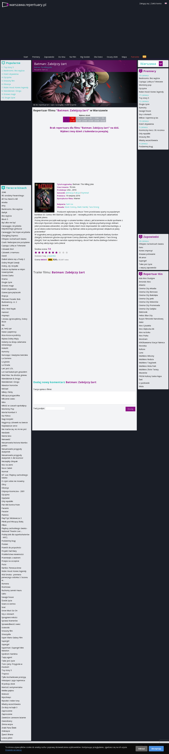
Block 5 (5, 219)
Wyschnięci (6, 697)
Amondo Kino (145, 281)
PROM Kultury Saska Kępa (150, 376)
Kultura (142, 349)
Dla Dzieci (98, 57)
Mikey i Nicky (7, 392)
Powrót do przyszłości (11, 547)
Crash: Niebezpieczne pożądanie (16, 242)
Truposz (5, 673)
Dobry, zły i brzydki (10, 266)
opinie (73, 105)
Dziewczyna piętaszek (11, 292)
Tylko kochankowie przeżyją (14, 677)
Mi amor (142, 257)
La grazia (6, 361)
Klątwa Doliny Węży (10, 338)
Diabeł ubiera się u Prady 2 (13, 259)
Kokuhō (5, 348)
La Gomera (6, 358)
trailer (67, 105)
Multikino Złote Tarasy (149, 369)
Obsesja (7, 84)
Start (26, 57)
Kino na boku (144, 332)
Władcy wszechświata (148, 140)
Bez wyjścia (7, 216)
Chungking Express (10, 235)
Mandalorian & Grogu (11, 378)
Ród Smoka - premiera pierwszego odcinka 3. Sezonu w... (15, 577)
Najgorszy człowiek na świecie (15, 422)
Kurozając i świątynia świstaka (15, 355)
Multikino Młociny (146, 356)
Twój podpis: (39, 408)
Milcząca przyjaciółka (11, 395)
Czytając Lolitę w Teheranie (151, 81)
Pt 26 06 (103, 119)
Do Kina (61, 57)
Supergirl (143, 261)
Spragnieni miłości (9, 617)
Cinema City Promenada (149, 305)
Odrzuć (141, 748)
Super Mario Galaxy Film (12, 637)
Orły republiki (144, 133)
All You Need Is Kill (10, 199)
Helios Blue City (145, 315)
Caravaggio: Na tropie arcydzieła (16, 232)
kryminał (85, 192)
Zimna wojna (7, 724)
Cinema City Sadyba (147, 308)
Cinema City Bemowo (148, 292)
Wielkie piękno (8, 690)
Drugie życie (144, 104)
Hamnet (5, 312)
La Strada (6, 365)
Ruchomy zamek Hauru (12, 590)
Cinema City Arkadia (147, 288)
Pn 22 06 (78, 119)
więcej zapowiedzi (148, 267)
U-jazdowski (144, 383)
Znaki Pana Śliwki (9, 727)
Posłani (5, 544)
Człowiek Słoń (8, 249)
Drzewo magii (10, 94)
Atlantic (142, 285)
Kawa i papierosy (9, 332)
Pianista (5, 515)
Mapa (124, 57)
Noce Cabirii (7, 468)
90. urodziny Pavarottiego (13, 195)
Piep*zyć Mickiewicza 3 (12, 518)
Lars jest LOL (7, 368)
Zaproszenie (7, 711)
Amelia (4, 202)
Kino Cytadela (145, 325)
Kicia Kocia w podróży (11, 335)
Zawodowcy (7, 721)
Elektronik (143, 312)
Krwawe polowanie (147, 254)
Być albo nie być (9, 222)
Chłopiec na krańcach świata (151, 244)
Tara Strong (94, 207)
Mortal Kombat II (9, 412)
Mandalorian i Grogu (12, 91)
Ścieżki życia (7, 600)
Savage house (145, 111)
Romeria (5, 583)
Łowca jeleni (7, 738)
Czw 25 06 (97, 119)
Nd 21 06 (72, 119)
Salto (4, 593)
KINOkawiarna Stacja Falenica (152, 342)
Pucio (4, 564)
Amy (3, 205)
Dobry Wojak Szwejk (10, 262)
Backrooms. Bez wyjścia (149, 78)
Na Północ (6, 415)
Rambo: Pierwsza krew (11, 568)
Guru (141, 247)
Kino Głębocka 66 (146, 329)
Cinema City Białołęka (148, 295)
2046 (4, 192)
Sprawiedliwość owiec (11, 624)
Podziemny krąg (146, 146)
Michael (5, 388)
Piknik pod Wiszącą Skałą (12, 521)
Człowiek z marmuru (10, 252)
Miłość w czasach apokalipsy (14, 405)
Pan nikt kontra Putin (11, 504)
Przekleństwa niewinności (13, 554)
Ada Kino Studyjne (147, 278)
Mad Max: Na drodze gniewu (14, 375)
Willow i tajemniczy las (148, 118)
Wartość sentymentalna (12, 687)
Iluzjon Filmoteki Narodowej (151, 318)
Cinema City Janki (146, 298)
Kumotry (142, 107)
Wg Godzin (85, 57)
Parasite (5, 508)
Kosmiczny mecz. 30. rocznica (151, 130)
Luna (141, 352)
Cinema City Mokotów (148, 302)
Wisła (141, 386)
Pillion (4, 525)
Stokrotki (6, 627)
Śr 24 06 (90, 119)
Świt (141, 379)
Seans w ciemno (9, 604)
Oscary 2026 (112, 57)
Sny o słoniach (145, 114)
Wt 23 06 (84, 119)
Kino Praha (143, 335)
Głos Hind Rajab (9, 308)
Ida (3, 325)
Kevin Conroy (70, 207)
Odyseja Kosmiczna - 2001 (13, 491)
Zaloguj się (144, 3)
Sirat (4, 607)
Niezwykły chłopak (10, 461)
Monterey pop (145, 85)
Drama (5, 279)
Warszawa (148, 63)
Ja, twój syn (7, 328)
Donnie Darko (8, 275)
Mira (3, 402)
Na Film (72, 57)
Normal (5, 471)
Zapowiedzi (49, 57)
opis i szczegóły (57, 105)
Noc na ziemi (7, 465)
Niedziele (6, 432)
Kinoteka (143, 346)
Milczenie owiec (8, 398)
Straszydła (6, 634)
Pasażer (5, 511)
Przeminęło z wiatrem (11, 557)
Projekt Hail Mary (9, 551)
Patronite (135, 57)
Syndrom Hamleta (9, 654)
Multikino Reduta (146, 359)
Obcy (4, 484)
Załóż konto (156, 3)
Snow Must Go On (9, 610)
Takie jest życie (145, 264)
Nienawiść (6, 439)
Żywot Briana (7, 734)
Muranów (143, 373)
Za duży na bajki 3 (9, 707)
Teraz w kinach (16, 188)
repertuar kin (44, 105)
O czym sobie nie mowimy (13, 481)
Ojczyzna (143, 88)
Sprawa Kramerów (10, 620)
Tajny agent (7, 657)
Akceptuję (156, 748)
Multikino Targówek (147, 362)
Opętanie (6, 498)
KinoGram (143, 339)
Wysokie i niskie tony (10, 700)
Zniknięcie (6, 731)
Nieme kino (6, 436)
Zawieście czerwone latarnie (14, 717)
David (4, 255)
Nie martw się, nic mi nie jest (14, 429)
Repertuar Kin (153, 274)
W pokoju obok (8, 684)
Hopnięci (5, 315)
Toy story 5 (144, 98)
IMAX (141, 322)
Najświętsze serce (9, 426)
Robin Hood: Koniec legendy (151, 92)
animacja (70, 192)
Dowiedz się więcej (13, 750)
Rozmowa (6, 587)
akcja (77, 192)
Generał (5, 305)
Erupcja (5, 296)
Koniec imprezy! (145, 250)
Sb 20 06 (66, 119)
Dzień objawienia (146, 124)
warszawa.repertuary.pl (27, 4)
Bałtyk (4, 212)
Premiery (36, 57)
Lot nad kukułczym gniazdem (14, 372)
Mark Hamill (82, 207)
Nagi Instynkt (7, 419)
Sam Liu (45, 70)
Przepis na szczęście (10, 561)
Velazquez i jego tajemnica (13, 680)
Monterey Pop (8, 409)
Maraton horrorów (10, 385)
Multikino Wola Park (147, 366)
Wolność (5, 694)
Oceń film (52, 256)
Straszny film (144, 137)
